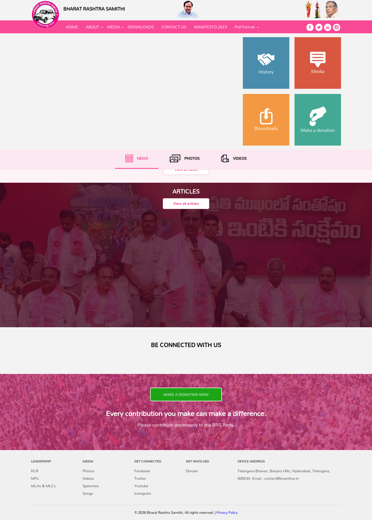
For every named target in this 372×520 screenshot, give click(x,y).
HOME (72, 27)
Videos (88, 478)
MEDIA (113, 27)
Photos (88, 471)
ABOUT (92, 27)
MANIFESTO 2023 (210, 27)
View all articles (186, 203)
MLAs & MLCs (43, 486)
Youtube (141, 486)
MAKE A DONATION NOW (186, 394)
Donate (192, 471)
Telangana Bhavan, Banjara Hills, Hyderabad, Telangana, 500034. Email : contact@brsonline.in (283, 474)
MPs (35, 478)
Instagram (142, 493)
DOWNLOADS (141, 27)
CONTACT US (173, 27)
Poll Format (245, 27)
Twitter (140, 478)
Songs (88, 493)
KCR (34, 471)
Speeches (91, 486)
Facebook (142, 471)
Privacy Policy (227, 512)
